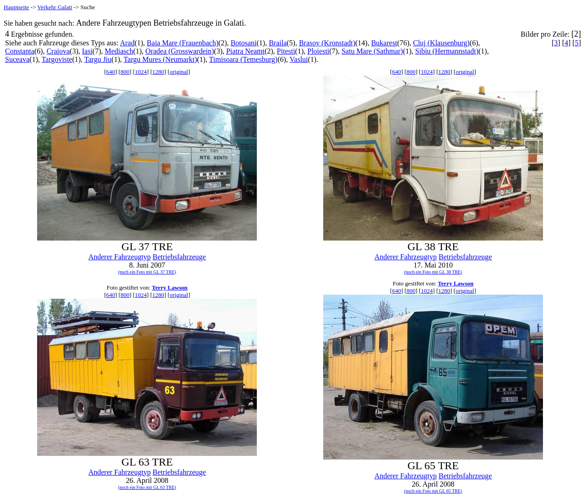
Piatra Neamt (245, 51)
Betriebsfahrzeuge (179, 257)
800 (125, 71)
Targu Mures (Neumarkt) (160, 59)
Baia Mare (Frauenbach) (182, 43)
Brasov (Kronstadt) (327, 43)
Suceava (17, 59)
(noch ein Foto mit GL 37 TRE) (147, 271)
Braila (278, 43)
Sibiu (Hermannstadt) (446, 51)
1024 (141, 71)
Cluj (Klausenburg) (441, 43)
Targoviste (57, 59)
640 (110, 71)
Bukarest (384, 43)
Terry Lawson (170, 287)
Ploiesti (318, 51)
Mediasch (119, 51)
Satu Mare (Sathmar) (372, 51)
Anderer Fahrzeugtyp (119, 257)
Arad (127, 43)
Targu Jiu (97, 59)
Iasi (87, 51)
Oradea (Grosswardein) (180, 51)
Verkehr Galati (55, 7)
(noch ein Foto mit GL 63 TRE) (147, 487)
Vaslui (299, 59)
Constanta (19, 51)
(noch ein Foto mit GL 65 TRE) (433, 490)
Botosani (244, 43)
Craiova (58, 51)
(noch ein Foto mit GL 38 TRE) (433, 271)
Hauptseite (16, 7)
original (178, 71)
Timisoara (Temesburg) (243, 59)
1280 (158, 71)
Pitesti (286, 51)
